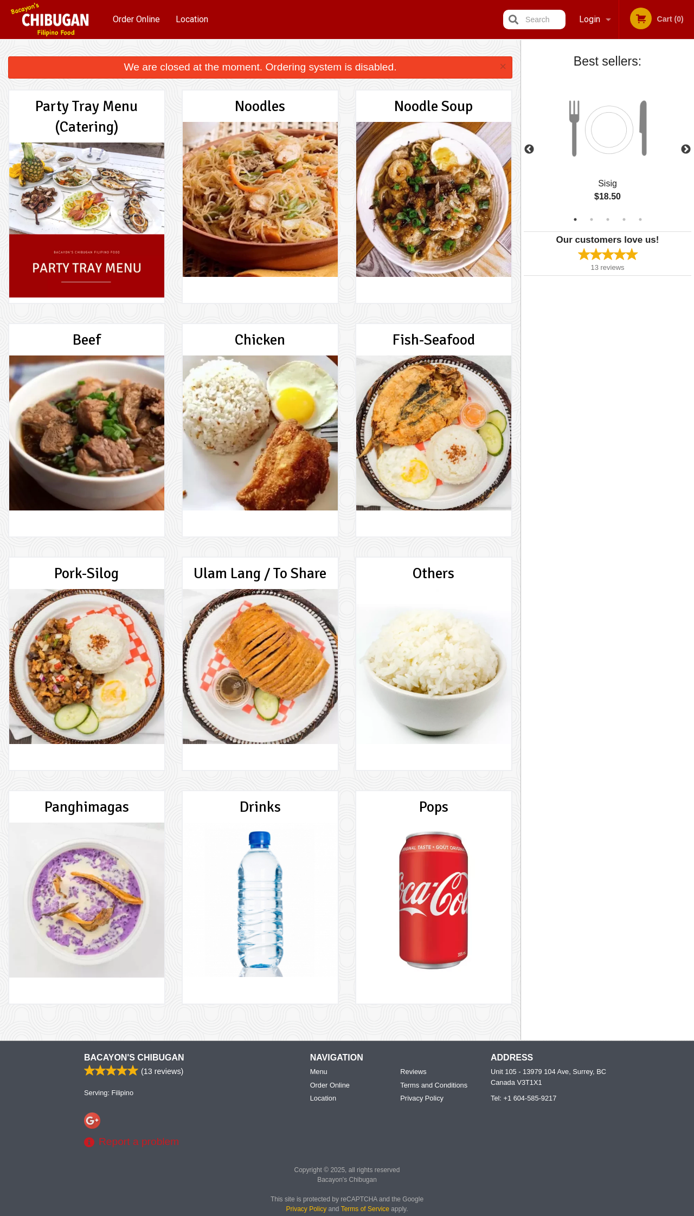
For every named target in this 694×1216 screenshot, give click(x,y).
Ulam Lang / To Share (260, 573)
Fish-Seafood (434, 340)
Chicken (260, 340)
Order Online (136, 19)
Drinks (260, 807)
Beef (87, 340)
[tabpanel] (607, 149)
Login (589, 19)
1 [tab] (575, 219)
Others (433, 573)
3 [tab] (607, 219)
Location (192, 19)
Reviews (413, 1072)
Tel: (523, 1098)
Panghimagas (86, 807)
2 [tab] (591, 219)
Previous (529, 149)
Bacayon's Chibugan (134, 1057)
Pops (433, 807)
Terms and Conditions (433, 1085)
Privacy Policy (422, 1098)
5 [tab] (640, 219)
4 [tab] (624, 219)
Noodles (260, 106)
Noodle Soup (433, 106)
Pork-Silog (86, 573)
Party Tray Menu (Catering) (86, 116)
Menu (318, 1072)
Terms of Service (365, 1209)
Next (685, 149)
